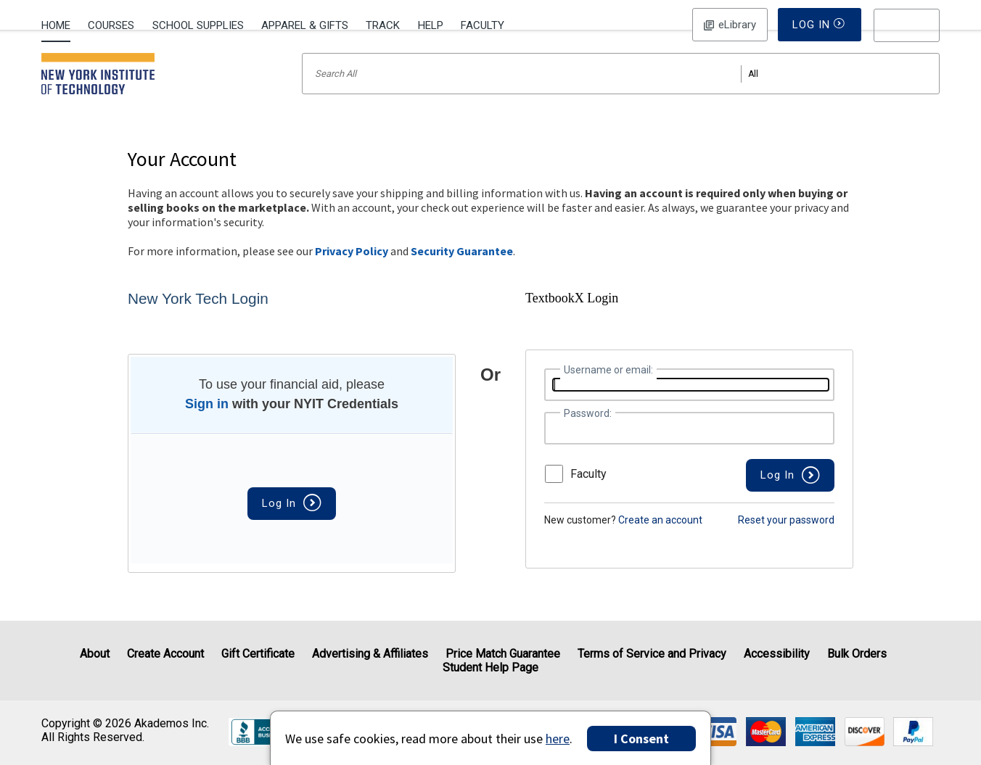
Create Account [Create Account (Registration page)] (165, 654)
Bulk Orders (857, 654)
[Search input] (621, 92)
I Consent (641, 738)
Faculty (482, 25)
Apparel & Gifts (304, 25)
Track (383, 25)
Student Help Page (490, 667)
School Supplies (198, 25)
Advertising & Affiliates (370, 654)
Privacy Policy (351, 269)
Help (430, 25)
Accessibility (777, 654)
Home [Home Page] (55, 25)
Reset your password (786, 539)
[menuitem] (60, 24)
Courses (111, 25)
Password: (588, 432)
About (95, 654)
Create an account (660, 539)
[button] (907, 25)
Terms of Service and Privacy (652, 654)
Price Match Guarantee (503, 654)
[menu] (907, 25)
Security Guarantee (462, 269)
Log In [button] (729, 24)
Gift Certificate (258, 654)
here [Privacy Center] (558, 738)
